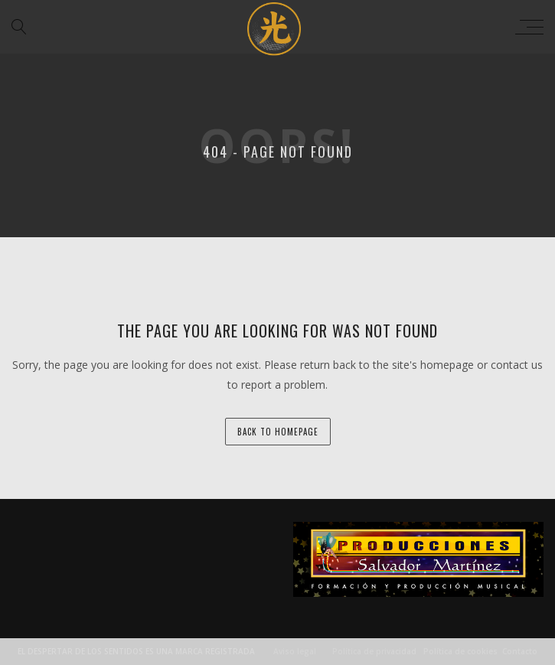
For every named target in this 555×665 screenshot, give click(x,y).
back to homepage (277, 431)
